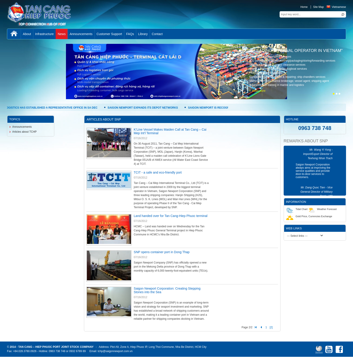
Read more (258, 90)
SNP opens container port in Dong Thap (162, 252)
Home (304, 7)
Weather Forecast (322, 209)
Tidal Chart (297, 209)
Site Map (318, 7)
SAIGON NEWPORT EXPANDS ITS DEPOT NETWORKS (144, 107)
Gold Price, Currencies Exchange (309, 216)
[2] (271, 327)
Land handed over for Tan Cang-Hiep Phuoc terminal (170, 216)
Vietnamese (336, 7)
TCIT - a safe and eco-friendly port (158, 172)
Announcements (22, 126)
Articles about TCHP (24, 131)
